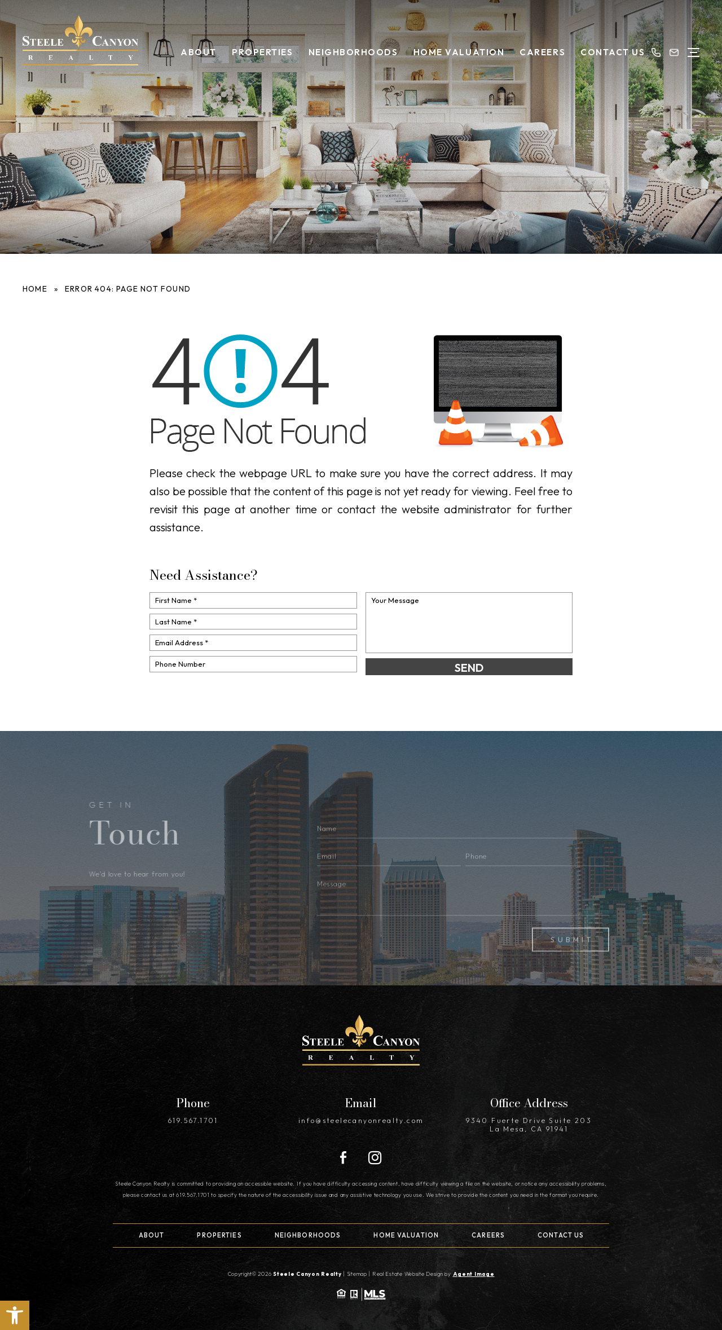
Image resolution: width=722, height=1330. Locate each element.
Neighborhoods (353, 52)
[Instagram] (375, 1158)
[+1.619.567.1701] (656, 52)
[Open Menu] (693, 52)
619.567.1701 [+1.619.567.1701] (193, 1120)
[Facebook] (343, 1158)
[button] (14, 1315)
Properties (262, 52)
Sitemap (357, 1273)
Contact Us (612, 52)
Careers (542, 52)
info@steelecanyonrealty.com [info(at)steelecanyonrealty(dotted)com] (361, 1120)
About (198, 52)
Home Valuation (458, 52)
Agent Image (474, 1273)
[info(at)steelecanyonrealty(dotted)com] (674, 52)
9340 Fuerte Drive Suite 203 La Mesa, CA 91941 (529, 1124)
